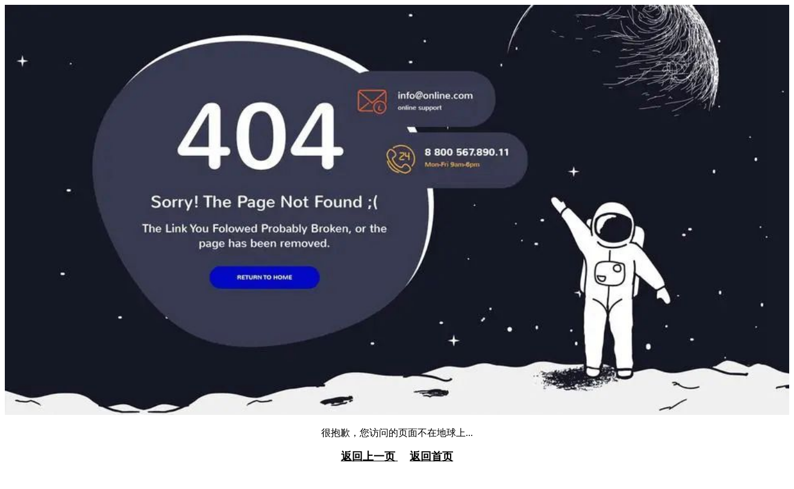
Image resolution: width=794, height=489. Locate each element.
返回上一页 (369, 456)
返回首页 (431, 456)
